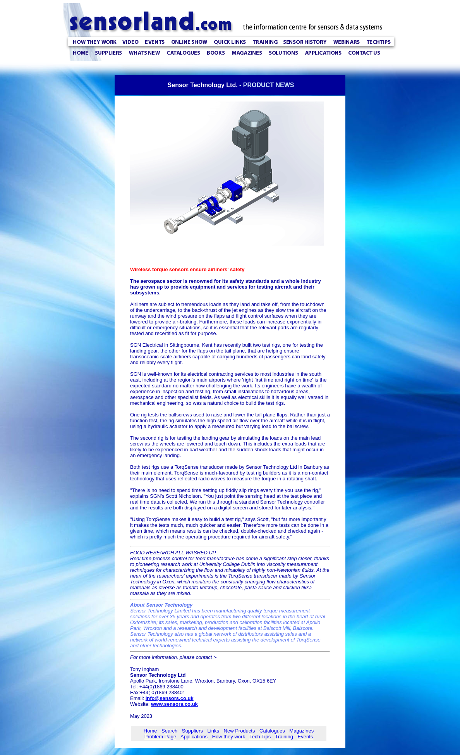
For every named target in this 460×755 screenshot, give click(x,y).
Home (150, 731)
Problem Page (160, 737)
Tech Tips (260, 737)
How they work (228, 737)
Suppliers (192, 731)
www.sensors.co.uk (174, 704)
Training (284, 737)
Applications (194, 737)
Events (305, 737)
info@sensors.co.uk (170, 698)
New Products (239, 731)
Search (169, 731)
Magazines (301, 731)
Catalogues (272, 731)
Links (213, 731)
